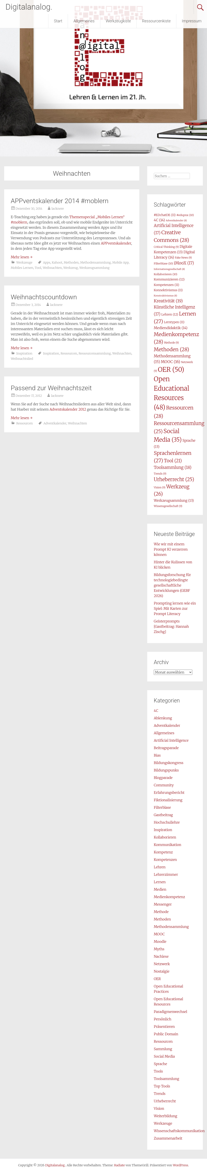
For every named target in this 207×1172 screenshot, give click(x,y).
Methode (161, 912)
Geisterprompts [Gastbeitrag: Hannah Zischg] (171, 626)
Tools (158, 1071)
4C (156, 710)
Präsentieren (164, 1026)
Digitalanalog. (28, 7)
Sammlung (163, 1049)
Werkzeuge (24, 262)
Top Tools (162, 1086)
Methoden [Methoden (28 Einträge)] (171, 349)
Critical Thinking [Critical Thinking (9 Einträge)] (166, 246)
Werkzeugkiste (118, 21)
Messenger (163, 904)
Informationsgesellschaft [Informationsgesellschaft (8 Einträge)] (169, 269)
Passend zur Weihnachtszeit (51, 388)
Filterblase (162, 807)
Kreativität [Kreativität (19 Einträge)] (168, 300)
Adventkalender (54, 423)
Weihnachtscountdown (44, 297)
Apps (46, 262)
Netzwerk (162, 964)
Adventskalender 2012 (68, 409)
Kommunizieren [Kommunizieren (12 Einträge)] (169, 279)
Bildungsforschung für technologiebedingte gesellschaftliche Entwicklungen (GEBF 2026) (172, 585)
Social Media (164, 1056)
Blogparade (163, 777)
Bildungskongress (168, 763)
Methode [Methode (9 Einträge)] (171, 342)
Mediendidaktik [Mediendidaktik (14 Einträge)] (171, 328)
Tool (38, 268)
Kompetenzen (165, 859)
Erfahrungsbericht (169, 792)
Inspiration (24, 353)
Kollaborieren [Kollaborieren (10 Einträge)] (165, 274)
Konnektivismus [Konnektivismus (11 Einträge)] (168, 290)
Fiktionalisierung (168, 800)
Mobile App (120, 262)
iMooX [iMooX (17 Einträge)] (184, 263)
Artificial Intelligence (171, 740)
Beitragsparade (166, 748)
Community (164, 785)
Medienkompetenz (169, 897)
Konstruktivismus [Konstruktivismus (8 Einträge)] (165, 295)
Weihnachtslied (22, 359)
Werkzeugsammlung (94, 268)
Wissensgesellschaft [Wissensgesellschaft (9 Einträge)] (168, 506)
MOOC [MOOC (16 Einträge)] (170, 361)
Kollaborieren (165, 837)
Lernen (160, 882)
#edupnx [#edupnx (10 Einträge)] (185, 215)
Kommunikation (167, 844)
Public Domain (166, 1034)
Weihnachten (52, 268)
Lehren (160, 867)
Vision (159, 1108)
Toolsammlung (166, 1078)
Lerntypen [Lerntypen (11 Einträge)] (174, 322)
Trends (159, 1093)
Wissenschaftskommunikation (179, 1131)
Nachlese (161, 956)
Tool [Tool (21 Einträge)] (173, 461)
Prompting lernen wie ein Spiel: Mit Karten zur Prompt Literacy (175, 608)
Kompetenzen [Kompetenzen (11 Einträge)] (166, 285)
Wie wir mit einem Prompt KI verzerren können (171, 549)
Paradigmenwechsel (170, 1011)
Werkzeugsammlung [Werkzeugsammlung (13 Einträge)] (174, 500)
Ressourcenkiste (156, 21)
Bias (157, 755)
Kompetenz (163, 852)
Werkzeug (70, 268)
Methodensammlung (95, 262)
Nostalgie (161, 971)
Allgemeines (83, 21)
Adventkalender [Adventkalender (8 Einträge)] (176, 220)
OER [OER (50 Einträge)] (171, 369)
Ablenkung (163, 718)
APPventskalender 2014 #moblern (59, 201)
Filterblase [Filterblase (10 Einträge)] (163, 263)
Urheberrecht (165, 1101)
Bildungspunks (166, 770)
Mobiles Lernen (22, 268)
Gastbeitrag (163, 815)
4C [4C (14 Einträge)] (159, 220)
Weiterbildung (165, 1116)
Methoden (71, 262)
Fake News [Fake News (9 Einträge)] (183, 257)
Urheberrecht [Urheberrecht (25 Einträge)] (174, 479)
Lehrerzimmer (166, 874)
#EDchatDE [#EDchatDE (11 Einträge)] (165, 215)
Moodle (160, 941)
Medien (160, 889)
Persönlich (162, 1019)
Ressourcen (68, 353)
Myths (159, 949)
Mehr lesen (21, 257)
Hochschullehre (167, 822)
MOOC (159, 934)
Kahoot (57, 262)
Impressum (192, 21)
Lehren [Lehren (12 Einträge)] (169, 314)
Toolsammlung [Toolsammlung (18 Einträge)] (172, 467)
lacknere (57, 209)
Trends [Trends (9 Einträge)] (160, 473)
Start (58, 21)
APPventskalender (116, 243)
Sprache (160, 1064)
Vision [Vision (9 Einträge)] (159, 487)
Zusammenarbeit (168, 1138)
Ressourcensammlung (95, 353)
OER (157, 979)
